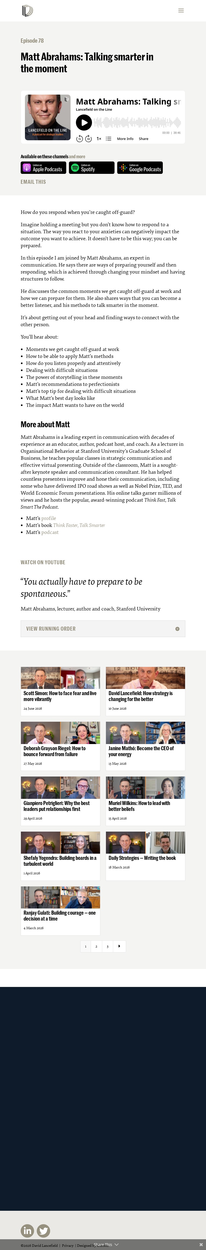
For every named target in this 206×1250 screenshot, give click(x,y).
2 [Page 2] (96, 946)
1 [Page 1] (85, 946)
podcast (50, 532)
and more (77, 156)
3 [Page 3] (107, 946)
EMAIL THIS (33, 182)
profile (48, 518)
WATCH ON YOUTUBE (43, 562)
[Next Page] (119, 946)
